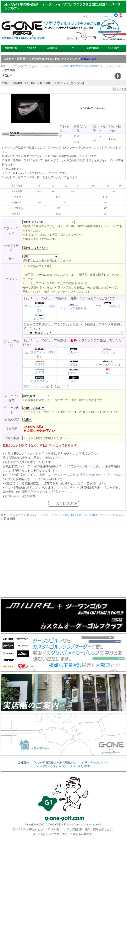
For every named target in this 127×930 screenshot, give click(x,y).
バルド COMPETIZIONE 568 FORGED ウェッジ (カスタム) (89, 66)
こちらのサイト (68, 487)
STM (74, 364)
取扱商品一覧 (11, 48)
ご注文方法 (52, 48)
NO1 (108, 372)
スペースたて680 (80, 766)
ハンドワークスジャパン (52, 766)
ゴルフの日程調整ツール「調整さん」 (55, 762)
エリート (74, 352)
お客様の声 (31, 48)
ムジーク (39, 318)
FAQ (72, 48)
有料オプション (34, 386)
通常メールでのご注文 (95, 474)
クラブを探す (113, 48)
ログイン (93, 16)
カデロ (39, 372)
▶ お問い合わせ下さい (39, 430)
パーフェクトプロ (108, 364)
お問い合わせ (93, 48)
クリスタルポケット (94, 762)
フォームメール (58, 474)
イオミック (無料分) (74, 308)
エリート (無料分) (108, 306)
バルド (46, 66)
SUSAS (39, 364)
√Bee (73, 381)
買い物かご (105, 16)
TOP (83, 16)
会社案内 (23, 762)
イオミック (108, 352)
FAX (117, 474)
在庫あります (89, 58)
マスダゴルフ (39, 381)
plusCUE (74, 372)
